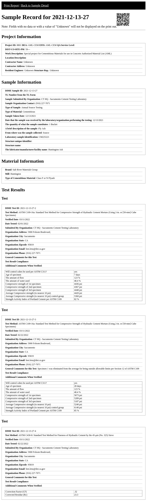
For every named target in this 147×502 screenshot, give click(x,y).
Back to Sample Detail (35, 5)
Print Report (11, 5)
